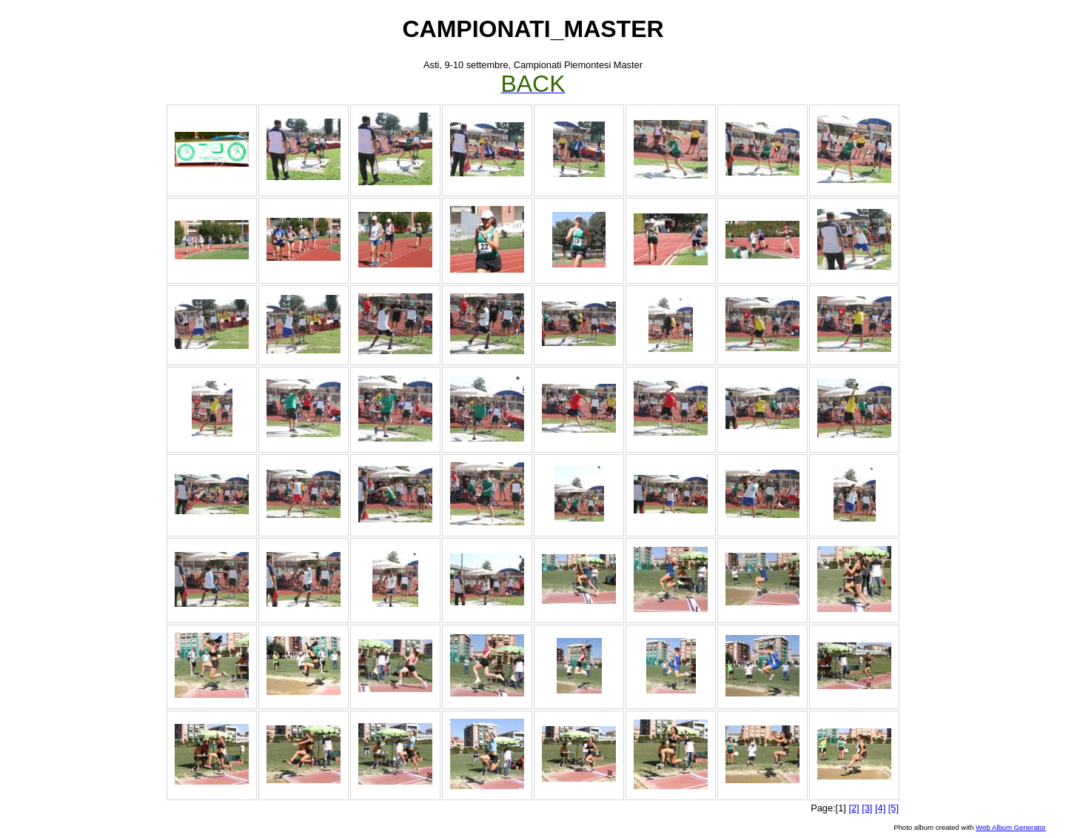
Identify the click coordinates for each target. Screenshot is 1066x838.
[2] (853, 808)
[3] (867, 808)
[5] (893, 808)
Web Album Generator (1011, 827)
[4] (880, 808)
